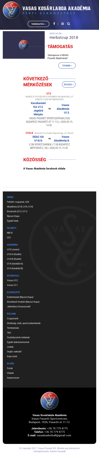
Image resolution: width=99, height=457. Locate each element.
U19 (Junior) (13, 249)
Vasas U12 (12, 280)
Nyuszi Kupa (13, 216)
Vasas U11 (12, 285)
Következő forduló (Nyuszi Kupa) (23, 301)
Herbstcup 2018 (64, 37)
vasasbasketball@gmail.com (54, 435)
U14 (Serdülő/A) (15, 263)
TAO (9, 332)
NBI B (10, 232)
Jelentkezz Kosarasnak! (18, 306)
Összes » (69, 84)
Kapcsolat (12, 356)
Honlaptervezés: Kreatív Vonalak (50, 451)
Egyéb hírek (12, 220)
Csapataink (12, 318)
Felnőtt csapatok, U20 (18, 201)
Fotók (10, 368)
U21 (9, 237)
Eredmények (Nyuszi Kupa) (20, 297)
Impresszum (13, 377)
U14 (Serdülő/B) (15, 268)
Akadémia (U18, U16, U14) (20, 206)
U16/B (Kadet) (14, 258)
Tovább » (67, 65)
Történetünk (13, 327)
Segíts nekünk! (14, 351)
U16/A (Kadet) (14, 254)
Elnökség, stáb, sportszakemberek (23, 323)
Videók (10, 373)
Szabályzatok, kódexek (18, 337)
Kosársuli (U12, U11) (17, 211)
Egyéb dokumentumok (18, 342)
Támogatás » (38, 24)
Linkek (10, 346)
